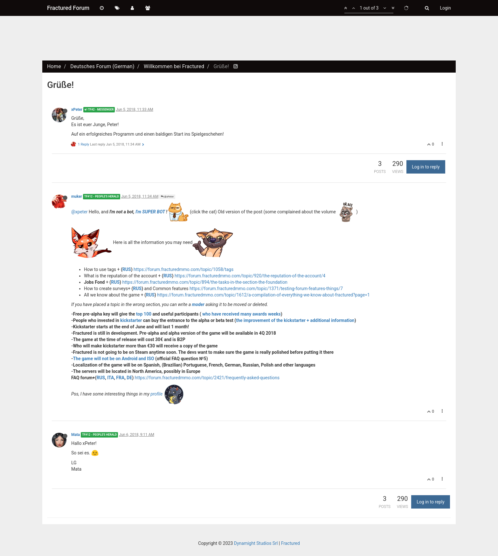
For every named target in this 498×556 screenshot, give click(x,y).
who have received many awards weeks (241, 314)
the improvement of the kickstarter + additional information (295, 320)
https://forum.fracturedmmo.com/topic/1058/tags (183, 269)
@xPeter (167, 196)
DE (129, 377)
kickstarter (131, 320)
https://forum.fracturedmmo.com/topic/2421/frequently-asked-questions (207, 377)
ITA (110, 377)
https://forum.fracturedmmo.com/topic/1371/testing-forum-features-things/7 (266, 288)
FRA (120, 377)
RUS (126, 269)
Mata (75, 434)
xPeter (76, 109)
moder (198, 304)
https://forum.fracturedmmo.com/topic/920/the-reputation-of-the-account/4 (250, 275)
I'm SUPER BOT (150, 211)
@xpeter (79, 211)
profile (156, 393)
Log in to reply (425, 166)
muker (76, 196)
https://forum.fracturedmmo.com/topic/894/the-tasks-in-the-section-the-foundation (204, 282)
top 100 (143, 314)
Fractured (290, 543)
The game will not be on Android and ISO (113, 358)
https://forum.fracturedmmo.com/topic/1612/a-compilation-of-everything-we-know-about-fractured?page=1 (263, 294)
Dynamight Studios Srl (256, 543)
